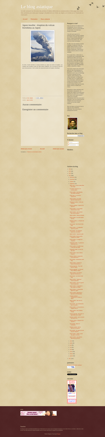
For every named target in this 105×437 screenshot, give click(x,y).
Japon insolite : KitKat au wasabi (77, 215)
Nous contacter (45, 19)
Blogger (58, 434)
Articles (70, 142)
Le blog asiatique (37, 6)
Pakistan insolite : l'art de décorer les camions (75, 327)
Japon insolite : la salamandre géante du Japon (76, 290)
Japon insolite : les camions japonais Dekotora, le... (76, 273)
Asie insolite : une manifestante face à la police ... (76, 304)
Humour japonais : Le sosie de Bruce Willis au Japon (76, 270)
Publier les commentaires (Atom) (34, 151)
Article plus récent (26, 149)
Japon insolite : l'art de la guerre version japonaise (77, 283)
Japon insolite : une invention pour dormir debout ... (76, 212)
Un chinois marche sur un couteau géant (75, 189)
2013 (70, 173)
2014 (70, 171)
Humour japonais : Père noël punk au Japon (76, 267)
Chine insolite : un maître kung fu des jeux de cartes (76, 247)
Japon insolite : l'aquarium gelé (76, 234)
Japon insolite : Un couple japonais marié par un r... (76, 199)
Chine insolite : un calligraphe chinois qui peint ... (76, 228)
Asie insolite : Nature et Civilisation (75, 324)
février (71, 353)
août (71, 341)
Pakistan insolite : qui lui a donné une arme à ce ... (77, 318)
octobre (72, 181)
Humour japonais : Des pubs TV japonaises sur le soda (77, 314)
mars (71, 351)
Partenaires (34, 19)
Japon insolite (30, 100)
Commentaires (72, 145)
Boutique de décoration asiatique (74, 365)
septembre (72, 183)
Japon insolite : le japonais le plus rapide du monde (76, 286)
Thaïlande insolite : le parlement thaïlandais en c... (77, 243)
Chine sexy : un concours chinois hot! (75, 196)
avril (71, 349)
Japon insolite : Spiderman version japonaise (75, 280)
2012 (70, 175)
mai (71, 347)
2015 (70, 169)
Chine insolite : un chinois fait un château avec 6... (77, 308)
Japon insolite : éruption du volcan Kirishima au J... (76, 263)
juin (71, 345)
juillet (71, 343)
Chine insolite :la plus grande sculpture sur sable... (76, 237)
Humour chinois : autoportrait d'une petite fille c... (76, 257)
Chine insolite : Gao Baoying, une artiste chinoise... (76, 193)
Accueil (25, 19)
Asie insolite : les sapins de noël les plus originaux (77, 331)
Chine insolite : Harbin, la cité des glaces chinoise (76, 334)
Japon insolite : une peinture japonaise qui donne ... (76, 337)
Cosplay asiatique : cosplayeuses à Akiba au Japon (76, 297)
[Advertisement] (38, 420)
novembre (72, 179)
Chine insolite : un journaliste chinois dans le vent (76, 209)
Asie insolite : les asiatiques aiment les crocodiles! (76, 231)
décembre (72, 177)
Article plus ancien (58, 149)
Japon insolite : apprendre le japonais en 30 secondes (76, 293)
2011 (70, 358)
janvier (71, 355)
